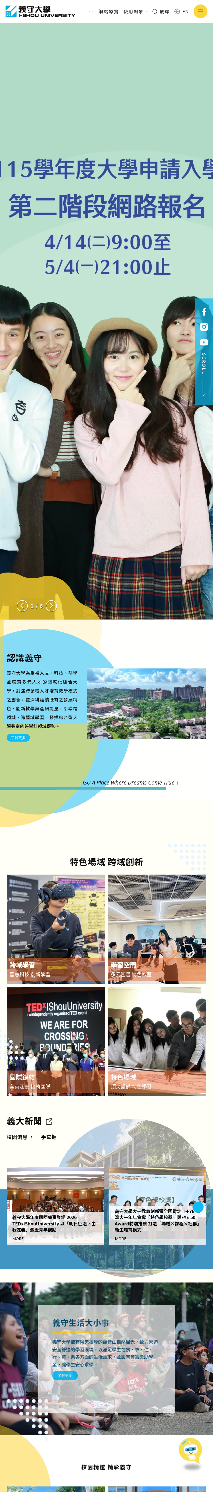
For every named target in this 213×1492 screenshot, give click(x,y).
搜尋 (161, 11)
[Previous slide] (22, 605)
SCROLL (204, 375)
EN (181, 11)
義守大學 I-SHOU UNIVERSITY (40, 11)
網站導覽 (108, 11)
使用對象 (135, 11)
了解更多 (18, 737)
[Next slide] (51, 605)
